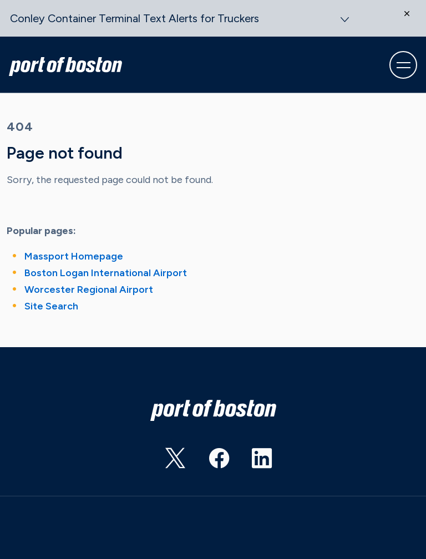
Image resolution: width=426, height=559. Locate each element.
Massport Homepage (73, 256)
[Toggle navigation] (403, 65)
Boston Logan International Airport (105, 273)
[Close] (412, 22)
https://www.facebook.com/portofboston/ (208, 462)
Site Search (51, 306)
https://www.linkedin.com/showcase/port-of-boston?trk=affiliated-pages (251, 462)
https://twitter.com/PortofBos (165, 462)
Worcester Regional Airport (88, 289)
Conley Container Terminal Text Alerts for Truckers (134, 18)
